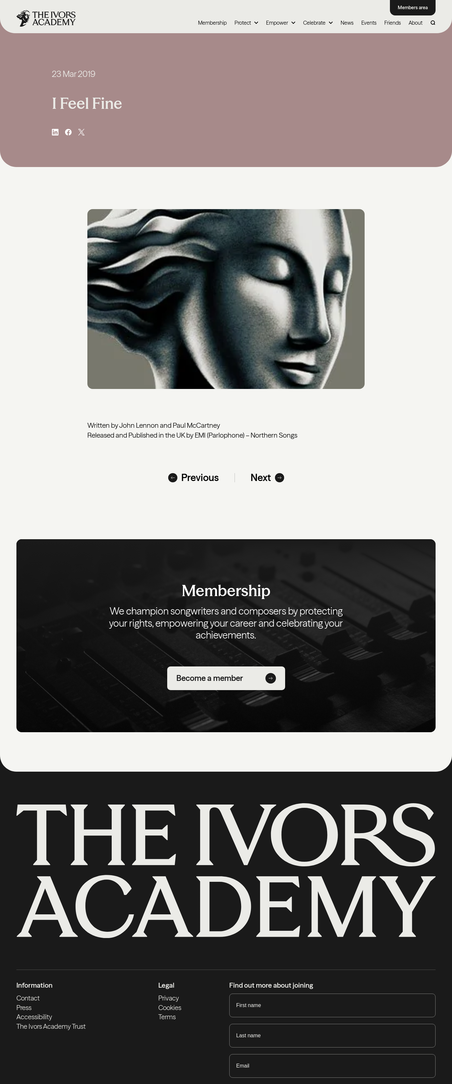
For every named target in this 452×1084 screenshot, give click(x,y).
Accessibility (34, 1018)
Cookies (170, 1008)
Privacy (169, 998)
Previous (193, 478)
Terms (167, 1018)
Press (24, 1008)
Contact (28, 998)
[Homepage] (46, 19)
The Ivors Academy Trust (52, 1028)
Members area (413, 8)
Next (267, 478)
